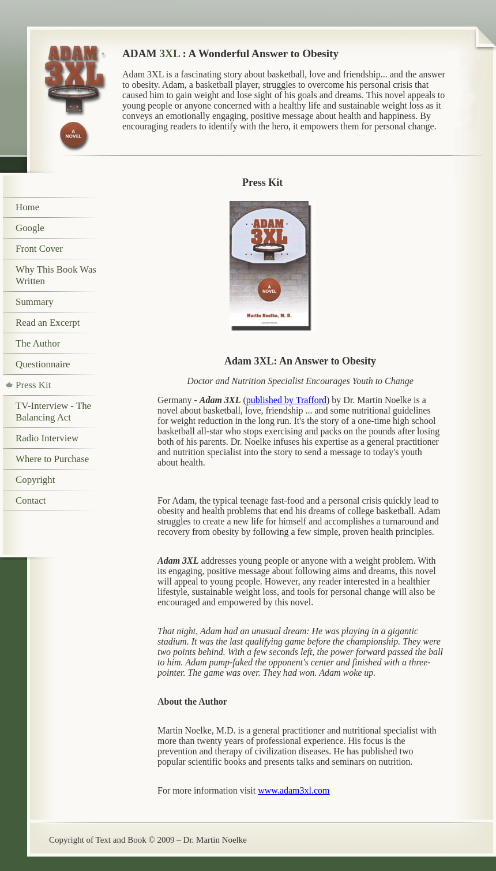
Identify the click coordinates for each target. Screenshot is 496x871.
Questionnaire (43, 364)
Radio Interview (47, 438)
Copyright (35, 479)
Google (30, 227)
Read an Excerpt (48, 322)
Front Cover (39, 248)
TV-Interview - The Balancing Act (53, 411)
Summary (35, 301)
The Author (38, 343)
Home (27, 207)
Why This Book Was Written (56, 275)
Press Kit (33, 384)
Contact (31, 500)
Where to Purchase (52, 458)
